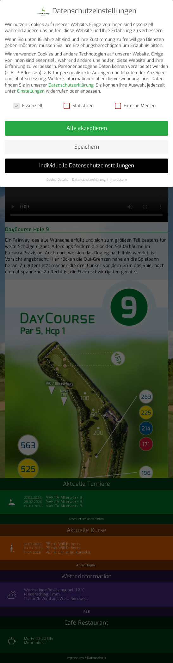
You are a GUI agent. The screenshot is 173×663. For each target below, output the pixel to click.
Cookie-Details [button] (57, 177)
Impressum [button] (118, 177)
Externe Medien (135, 104)
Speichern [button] (86, 145)
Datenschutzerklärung (71, 83)
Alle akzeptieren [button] (86, 126)
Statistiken (79, 104)
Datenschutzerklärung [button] (89, 177)
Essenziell (27, 104)
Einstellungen (31, 89)
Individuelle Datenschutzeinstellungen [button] (86, 163)
